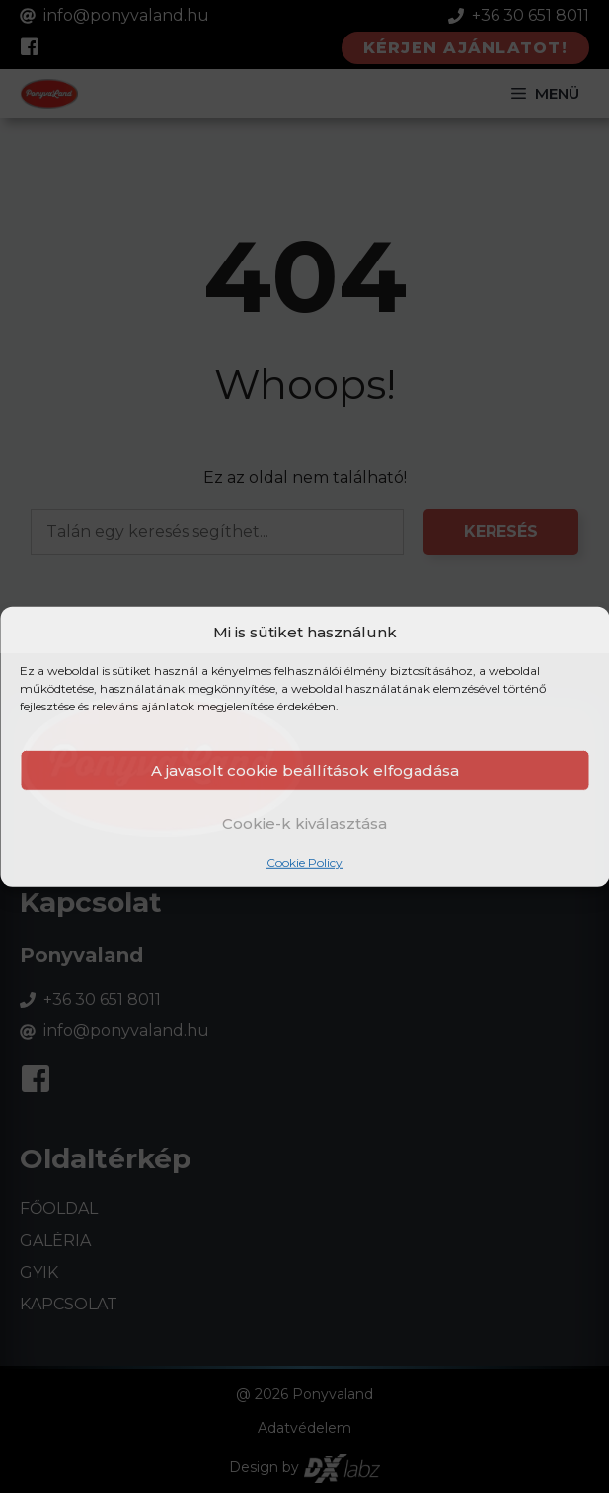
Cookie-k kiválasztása (304, 822)
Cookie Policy (304, 863)
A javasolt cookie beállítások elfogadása (305, 770)
